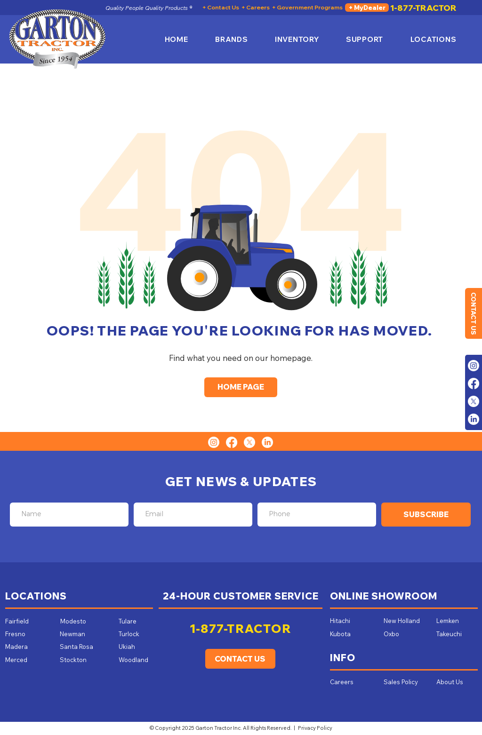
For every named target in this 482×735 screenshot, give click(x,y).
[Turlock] (133, 634)
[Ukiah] (133, 646)
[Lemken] (455, 620)
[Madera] (26, 646)
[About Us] (450, 682)
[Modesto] (82, 621)
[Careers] (341, 682)
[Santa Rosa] (81, 646)
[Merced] (23, 659)
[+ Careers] (255, 7)
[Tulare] (133, 621)
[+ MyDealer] (367, 7)
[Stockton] (73, 659)
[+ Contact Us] (220, 7)
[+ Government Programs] (307, 7)
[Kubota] (348, 634)
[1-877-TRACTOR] (423, 8)
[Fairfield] (26, 621)
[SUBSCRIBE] (426, 515)
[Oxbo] (405, 634)
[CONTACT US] (473, 313)
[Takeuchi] (451, 634)
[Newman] (81, 634)
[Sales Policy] (402, 682)
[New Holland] (405, 620)
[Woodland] (137, 659)
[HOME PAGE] (240, 387)
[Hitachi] (351, 620)
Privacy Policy (315, 728)
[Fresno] (26, 634)
